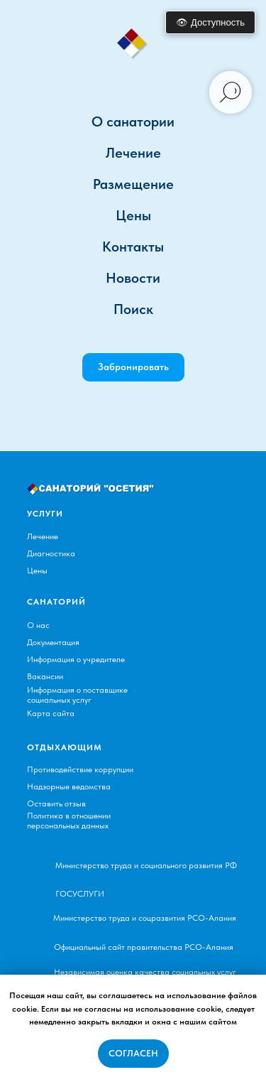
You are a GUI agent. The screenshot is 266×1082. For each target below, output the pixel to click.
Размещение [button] (133, 184)
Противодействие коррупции (80, 769)
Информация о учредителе (76, 659)
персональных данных (68, 826)
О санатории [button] (133, 121)
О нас (38, 625)
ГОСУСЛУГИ (79, 894)
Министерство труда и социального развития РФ (146, 865)
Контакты (133, 246)
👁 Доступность (210, 22)
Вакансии (45, 676)
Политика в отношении (69, 816)
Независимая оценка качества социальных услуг (145, 972)
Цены (133, 215)
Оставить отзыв (56, 803)
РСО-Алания (211, 918)
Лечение (42, 536)
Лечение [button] (133, 152)
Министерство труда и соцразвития (119, 918)
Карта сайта (50, 713)
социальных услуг (59, 700)
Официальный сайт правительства (118, 947)
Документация (53, 642)
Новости (133, 277)
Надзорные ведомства (69, 786)
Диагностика (51, 553)
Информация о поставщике (77, 690)
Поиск (133, 309)
